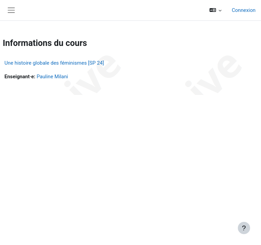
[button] (215, 10)
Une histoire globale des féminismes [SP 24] (54, 63)
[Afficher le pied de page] (244, 228)
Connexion (244, 10)
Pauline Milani (52, 77)
